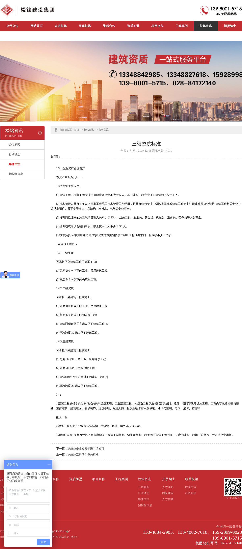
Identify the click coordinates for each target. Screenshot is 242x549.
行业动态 (14, 154)
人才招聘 (167, 499)
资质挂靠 (85, 26)
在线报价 (190, 493)
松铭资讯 (206, 26)
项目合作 (157, 26)
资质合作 (109, 26)
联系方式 (190, 487)
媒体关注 (14, 164)
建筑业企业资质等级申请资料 (86, 448)
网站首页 (36, 26)
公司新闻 (36, 36)
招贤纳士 (230, 26)
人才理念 (167, 487)
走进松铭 (61, 26)
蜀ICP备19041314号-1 (57, 531)
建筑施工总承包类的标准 (83, 454)
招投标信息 (16, 174)
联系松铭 (12, 36)
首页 (76, 129)
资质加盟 (133, 26)
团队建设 (167, 493)
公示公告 (12, 26)
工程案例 (182, 26)
